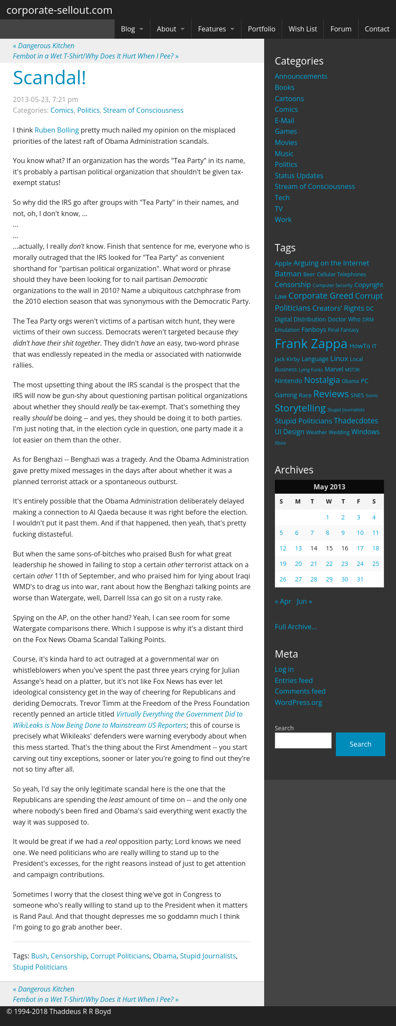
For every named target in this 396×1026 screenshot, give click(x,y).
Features (212, 29)
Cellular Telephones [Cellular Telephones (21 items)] (341, 274)
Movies (286, 142)
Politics (286, 164)
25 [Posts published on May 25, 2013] (375, 563)
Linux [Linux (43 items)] (339, 358)
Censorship (69, 956)
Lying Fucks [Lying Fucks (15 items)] (311, 370)
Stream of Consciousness (315, 186)
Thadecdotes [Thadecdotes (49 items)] (356, 421)
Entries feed (294, 680)
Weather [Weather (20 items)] (316, 432)
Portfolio (261, 29)
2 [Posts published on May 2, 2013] (343, 517)
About (166, 29)
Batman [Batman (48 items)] (288, 273)
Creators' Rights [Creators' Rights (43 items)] (338, 308)
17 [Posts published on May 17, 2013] (360, 548)
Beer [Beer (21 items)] (309, 274)
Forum (340, 29)
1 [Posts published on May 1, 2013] (327, 517)
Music (284, 153)
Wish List (303, 29)
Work (283, 219)
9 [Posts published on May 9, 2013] (343, 532)
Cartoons (289, 98)
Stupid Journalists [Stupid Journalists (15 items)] (346, 410)
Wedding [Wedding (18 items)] (339, 432)
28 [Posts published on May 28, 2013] (314, 579)
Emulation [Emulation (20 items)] (287, 330)
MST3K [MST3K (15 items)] (352, 370)
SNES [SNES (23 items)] (357, 395)
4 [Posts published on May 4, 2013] (374, 517)
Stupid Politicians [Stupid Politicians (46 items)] (303, 421)
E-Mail (284, 120)
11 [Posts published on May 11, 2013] (375, 532)
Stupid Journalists (208, 956)
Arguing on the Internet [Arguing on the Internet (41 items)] (331, 263)
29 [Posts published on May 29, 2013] (329, 579)
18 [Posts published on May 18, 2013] (375, 548)
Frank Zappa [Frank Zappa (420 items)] (311, 343)
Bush (39, 956)
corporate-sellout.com (59, 10)
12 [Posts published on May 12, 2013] (283, 548)
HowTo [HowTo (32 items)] (360, 345)
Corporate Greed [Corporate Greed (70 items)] (321, 295)
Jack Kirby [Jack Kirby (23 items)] (287, 359)
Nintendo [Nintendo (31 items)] (288, 380)
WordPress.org (298, 702)
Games (286, 131)
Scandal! (49, 77)
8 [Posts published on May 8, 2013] (327, 532)
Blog (128, 29)
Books (285, 87)
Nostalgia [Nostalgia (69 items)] (322, 380)
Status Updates (299, 175)
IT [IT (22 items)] (374, 346)
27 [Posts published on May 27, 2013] (298, 579)
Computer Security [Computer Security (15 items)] (333, 285)
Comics (286, 109)
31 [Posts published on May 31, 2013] (360, 579)
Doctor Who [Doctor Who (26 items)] (344, 319)
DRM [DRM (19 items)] (368, 319)
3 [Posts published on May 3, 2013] (358, 517)
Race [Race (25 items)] (305, 395)
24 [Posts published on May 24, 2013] (360, 563)
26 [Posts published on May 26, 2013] (283, 579)
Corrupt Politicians (120, 956)
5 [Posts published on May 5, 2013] (281, 532)
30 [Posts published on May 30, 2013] (344, 579)
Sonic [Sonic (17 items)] (372, 395)
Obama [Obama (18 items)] (350, 380)
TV (279, 208)
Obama (165, 956)
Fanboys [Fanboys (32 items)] (314, 329)
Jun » (304, 601)
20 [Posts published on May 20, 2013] (298, 563)
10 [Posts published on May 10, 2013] (360, 532)
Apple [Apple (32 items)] (283, 263)
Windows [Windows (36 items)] (365, 431)
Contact (377, 29)
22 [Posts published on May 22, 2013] (329, 563)
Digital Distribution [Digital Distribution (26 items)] (300, 319)
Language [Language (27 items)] (315, 359)
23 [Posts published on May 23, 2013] (344, 563)
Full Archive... (296, 626)
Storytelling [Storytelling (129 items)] (300, 407)
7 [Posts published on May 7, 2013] (312, 532)
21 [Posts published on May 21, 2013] (314, 563)
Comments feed (300, 691)
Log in (284, 669)
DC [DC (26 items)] (370, 308)
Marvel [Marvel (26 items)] (334, 369)
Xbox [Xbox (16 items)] (280, 442)
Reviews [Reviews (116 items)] (331, 393)
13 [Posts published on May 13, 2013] (298, 548)
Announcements (301, 76)
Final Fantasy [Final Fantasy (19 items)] (343, 330)
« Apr (283, 601)
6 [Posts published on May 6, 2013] (297, 532)
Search (284, 728)
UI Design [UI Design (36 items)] (290, 431)
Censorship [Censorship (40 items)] (293, 284)
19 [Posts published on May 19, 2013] (283, 563)
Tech (282, 197)
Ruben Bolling (57, 130)
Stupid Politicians (40, 967)
